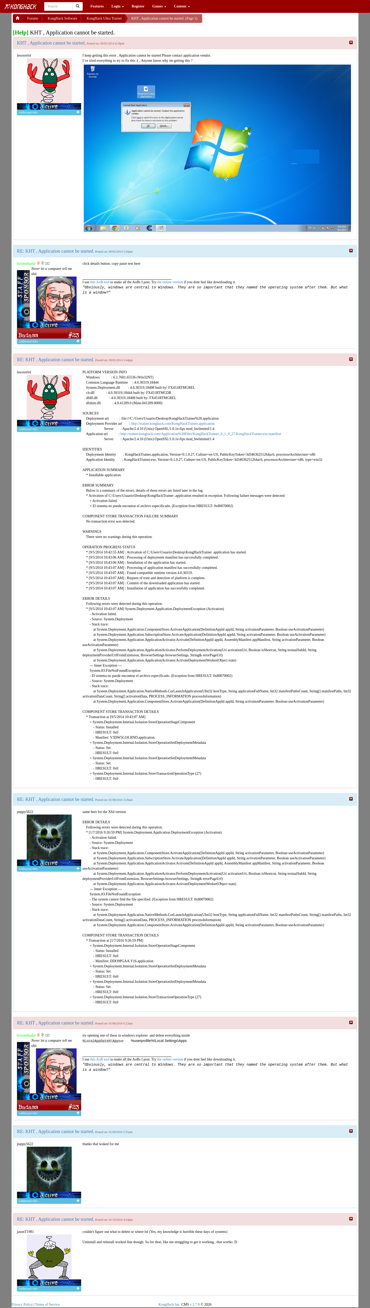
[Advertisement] (243, 20)
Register (138, 6)
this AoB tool (99, 282)
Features (97, 6)
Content (182, 6)
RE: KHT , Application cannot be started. (55, 251)
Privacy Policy (22, 1304)
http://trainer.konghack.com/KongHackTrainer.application (173, 424)
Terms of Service (47, 1304)
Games (159, 6)
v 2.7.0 (195, 1304)
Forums (32, 18)
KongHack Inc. (170, 1304)
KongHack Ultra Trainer (104, 18)
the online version (170, 282)
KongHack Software (62, 18)
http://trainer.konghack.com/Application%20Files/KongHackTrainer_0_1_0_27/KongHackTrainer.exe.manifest (201, 434)
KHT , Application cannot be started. (51, 43)
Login (118, 6)
